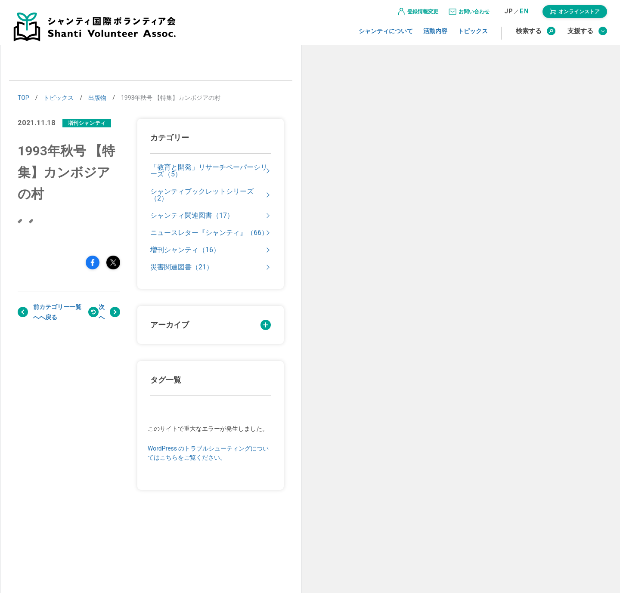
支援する (587, 35)
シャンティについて (386, 35)
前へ (36, 312)
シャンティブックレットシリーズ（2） (202, 195)
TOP (23, 97)
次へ (102, 312)
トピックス (473, 35)
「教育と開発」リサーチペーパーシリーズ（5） (208, 171)
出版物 (97, 97)
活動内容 (435, 35)
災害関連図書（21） (181, 267)
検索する (535, 35)
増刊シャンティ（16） (185, 250)
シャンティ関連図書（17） (192, 215)
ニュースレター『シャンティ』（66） (209, 232)
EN (524, 16)
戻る (60, 312)
